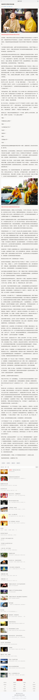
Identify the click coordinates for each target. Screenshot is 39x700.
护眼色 (9, 6)
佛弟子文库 (20, 1)
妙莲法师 (5, 682)
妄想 (34, 682)
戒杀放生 (5, 684)
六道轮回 (34, 686)
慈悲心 (15, 686)
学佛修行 (14, 688)
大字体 (7, 6)
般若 (5, 688)
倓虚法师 (34, 684)
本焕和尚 (14, 684)
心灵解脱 (24, 682)
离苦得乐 (24, 688)
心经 (5, 686)
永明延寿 (34, 688)
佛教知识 (14, 682)
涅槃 (24, 684)
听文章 (11, 6)
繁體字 (5, 6)
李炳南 (24, 686)
